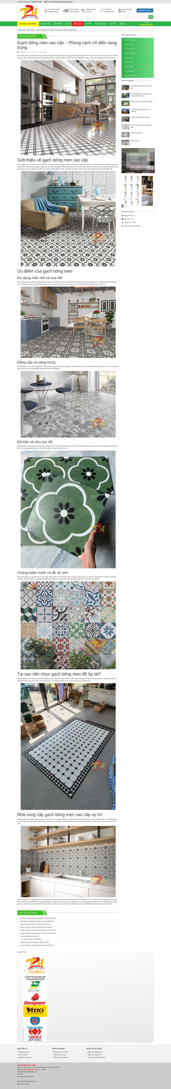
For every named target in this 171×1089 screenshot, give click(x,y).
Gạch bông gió (129, 40)
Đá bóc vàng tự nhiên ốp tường (35, 927)
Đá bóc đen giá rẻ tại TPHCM (34, 924)
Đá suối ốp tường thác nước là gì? (36, 921)
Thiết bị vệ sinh (129, 53)
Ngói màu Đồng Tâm (94, 1052)
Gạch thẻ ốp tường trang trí (33, 942)
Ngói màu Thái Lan (94, 1055)
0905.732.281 (37, 2)
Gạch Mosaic (28, 936)
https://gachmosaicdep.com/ (26, 1081)
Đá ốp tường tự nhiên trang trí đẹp (36, 945)
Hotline (146, 24)
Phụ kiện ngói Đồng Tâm (96, 1057)
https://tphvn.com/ (23, 1084)
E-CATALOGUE (100, 24)
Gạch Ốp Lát (128, 44)
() (145, 10)
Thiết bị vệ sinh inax (59, 1055)
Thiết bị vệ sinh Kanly (60, 1057)
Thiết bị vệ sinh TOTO (60, 1052)
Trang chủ (45, 24)
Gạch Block (128, 62)
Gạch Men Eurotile (24, 1057)
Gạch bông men (136, 133)
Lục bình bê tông (30, 939)
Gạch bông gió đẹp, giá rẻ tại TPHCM (37, 933)
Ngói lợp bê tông (129, 76)
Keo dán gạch (129, 71)
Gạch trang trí (129, 49)
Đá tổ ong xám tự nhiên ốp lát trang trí (37, 930)
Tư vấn (88, 24)
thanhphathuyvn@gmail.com (62, 2)
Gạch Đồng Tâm (23, 1052)
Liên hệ (122, 24)
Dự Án (67, 24)
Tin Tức (112, 24)
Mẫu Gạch (78, 24)
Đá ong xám (135, 141)
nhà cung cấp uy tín (86, 819)
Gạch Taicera (22, 1055)
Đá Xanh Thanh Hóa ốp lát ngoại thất (36, 918)
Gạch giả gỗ (128, 66)
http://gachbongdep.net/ (25, 1076)
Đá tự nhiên (128, 58)
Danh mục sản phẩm (28, 24)
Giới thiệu (58, 24)
